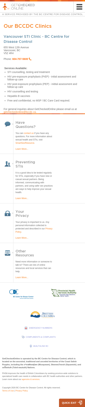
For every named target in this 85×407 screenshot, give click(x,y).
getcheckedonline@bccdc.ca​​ (20, 112)
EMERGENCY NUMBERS (40, 328)
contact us (29, 133)
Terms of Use (8, 391)
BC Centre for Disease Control (29, 387)
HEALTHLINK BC (40, 346)
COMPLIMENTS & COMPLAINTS (41, 337)
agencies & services (31, 379)
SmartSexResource (25, 143)
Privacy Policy (22, 391)
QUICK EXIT (69, 402)
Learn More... (22, 149)
